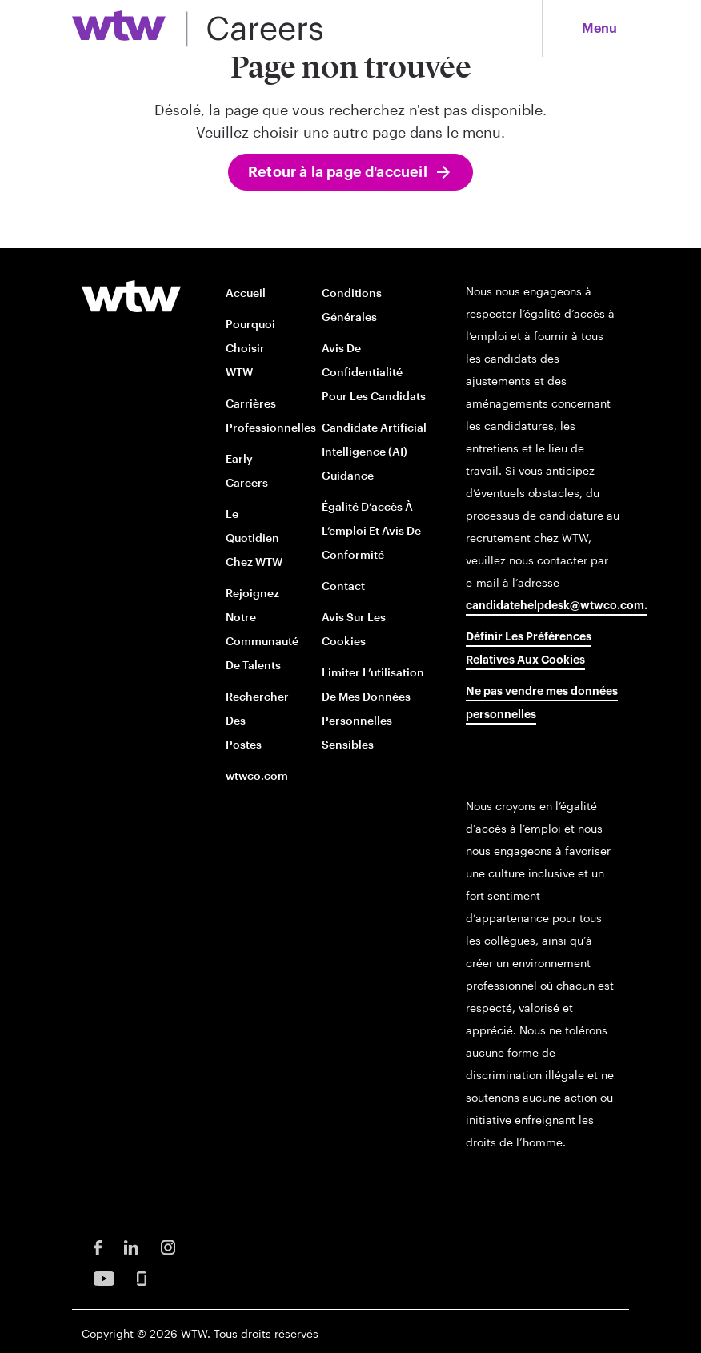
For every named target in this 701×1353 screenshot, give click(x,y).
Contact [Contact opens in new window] (343, 585)
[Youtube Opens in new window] (104, 1277)
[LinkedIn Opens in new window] (131, 1246)
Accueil (246, 292)
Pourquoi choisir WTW (250, 348)
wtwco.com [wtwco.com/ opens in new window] (257, 775)
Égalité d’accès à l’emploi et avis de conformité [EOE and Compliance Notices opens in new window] (371, 530)
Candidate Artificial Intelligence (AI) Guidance (374, 451)
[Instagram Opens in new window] (168, 1246)
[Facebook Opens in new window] (98, 1246)
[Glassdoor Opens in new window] (141, 1277)
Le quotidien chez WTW (254, 537)
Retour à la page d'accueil (337, 172)
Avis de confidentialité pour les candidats (374, 372)
